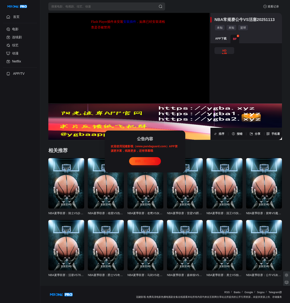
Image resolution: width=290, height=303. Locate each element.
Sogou (261, 292)
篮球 (243, 27)
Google (248, 292)
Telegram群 (275, 292)
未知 (220, 27)
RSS (227, 292)
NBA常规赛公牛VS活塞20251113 (244, 19)
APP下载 (221, 38)
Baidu (237, 292)
